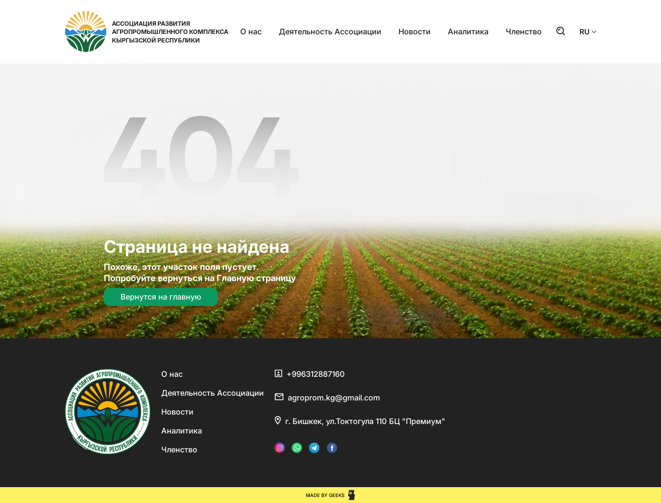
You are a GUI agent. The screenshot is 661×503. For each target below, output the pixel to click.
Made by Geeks (325, 495)
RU (588, 31)
